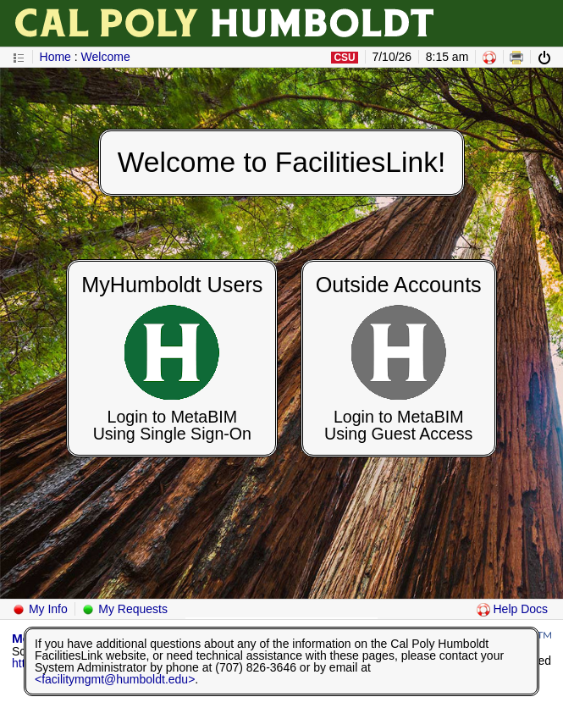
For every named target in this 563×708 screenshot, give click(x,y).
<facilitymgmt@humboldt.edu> (115, 679)
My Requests (124, 609)
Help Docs (512, 609)
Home (55, 57)
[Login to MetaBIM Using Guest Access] (399, 357)
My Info (40, 609)
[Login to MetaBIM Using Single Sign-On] (172, 357)
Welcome (105, 57)
